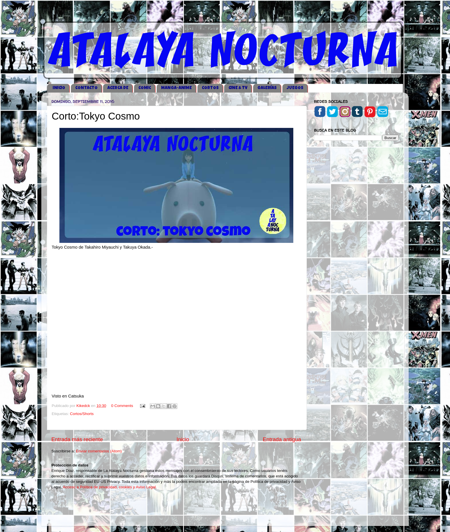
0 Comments (122, 406)
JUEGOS (295, 88)
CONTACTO (86, 88)
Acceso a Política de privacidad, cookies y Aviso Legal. (110, 487)
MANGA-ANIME (176, 88)
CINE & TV (237, 88)
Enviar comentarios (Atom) (99, 451)
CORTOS (210, 88)
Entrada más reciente (77, 439)
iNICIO (59, 88)
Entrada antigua (282, 439)
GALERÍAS (267, 88)
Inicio (182, 439)
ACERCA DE (117, 88)
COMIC (144, 88)
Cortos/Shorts (82, 414)
